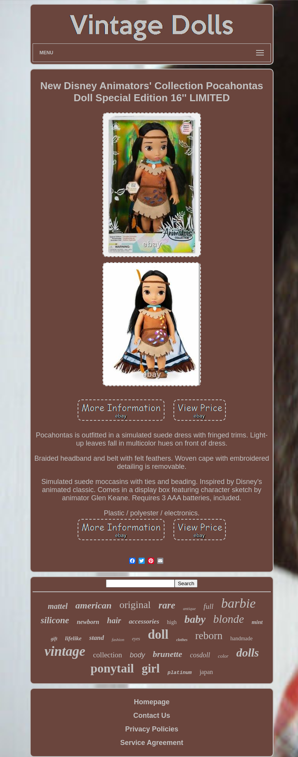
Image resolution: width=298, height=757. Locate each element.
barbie (238, 603)
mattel (58, 606)
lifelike (73, 638)
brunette (167, 654)
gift (54, 638)
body (137, 655)
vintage (65, 651)
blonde (228, 619)
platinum (180, 673)
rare (167, 605)
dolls (247, 652)
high (172, 622)
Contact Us (151, 715)
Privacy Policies (151, 729)
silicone (55, 620)
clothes (181, 640)
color (223, 656)
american (93, 605)
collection (107, 655)
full (208, 606)
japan (206, 672)
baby (194, 619)
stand (96, 637)
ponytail (112, 668)
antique (189, 608)
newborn (88, 622)
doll (158, 634)
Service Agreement (151, 743)
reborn (208, 635)
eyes (136, 638)
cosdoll (200, 655)
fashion (118, 639)
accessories (144, 621)
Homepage (152, 702)
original (135, 604)
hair (114, 620)
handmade (241, 638)
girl (151, 668)
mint (257, 622)
